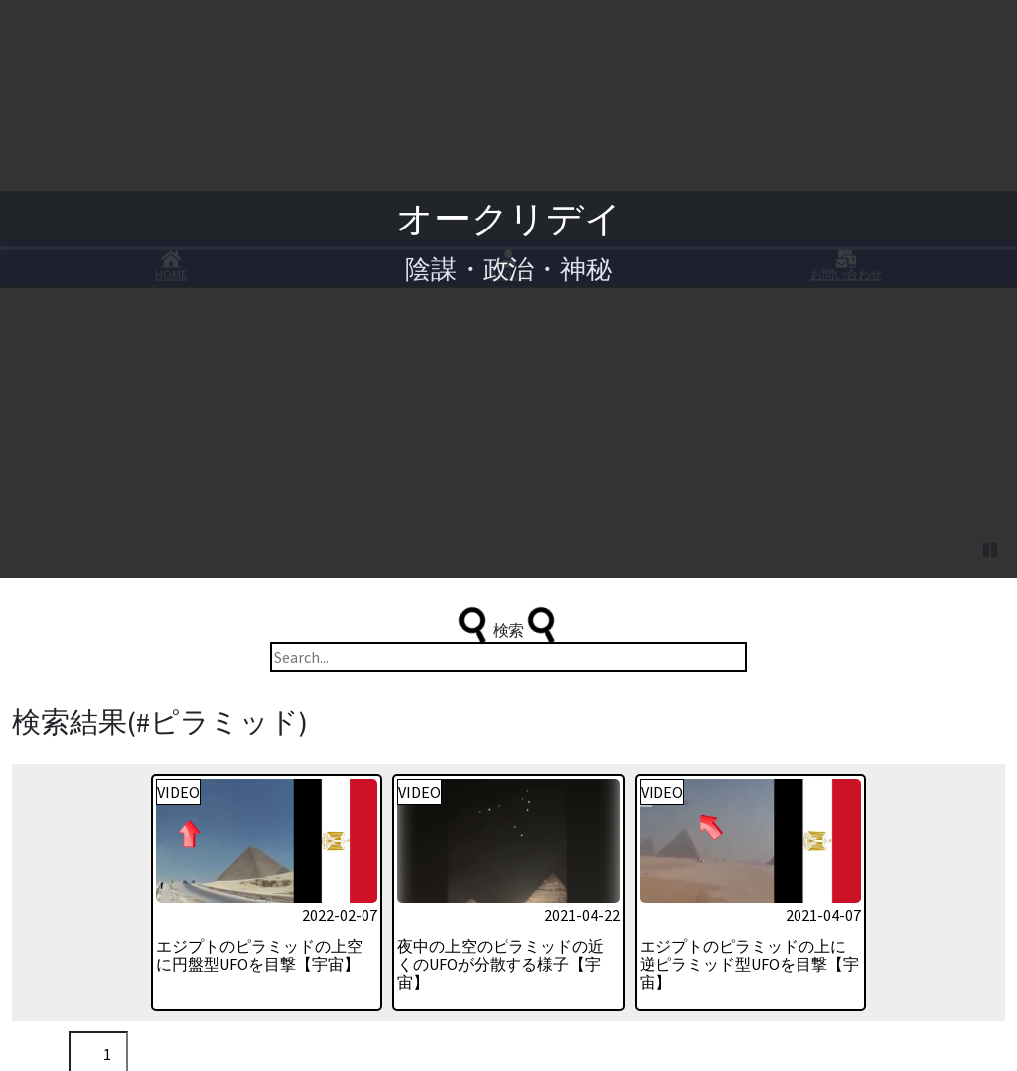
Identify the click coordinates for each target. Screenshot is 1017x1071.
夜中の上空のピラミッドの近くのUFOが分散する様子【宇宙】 (500, 833)
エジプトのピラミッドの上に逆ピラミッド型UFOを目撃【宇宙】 (749, 833)
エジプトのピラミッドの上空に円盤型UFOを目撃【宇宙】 (259, 824)
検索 (508, 495)
